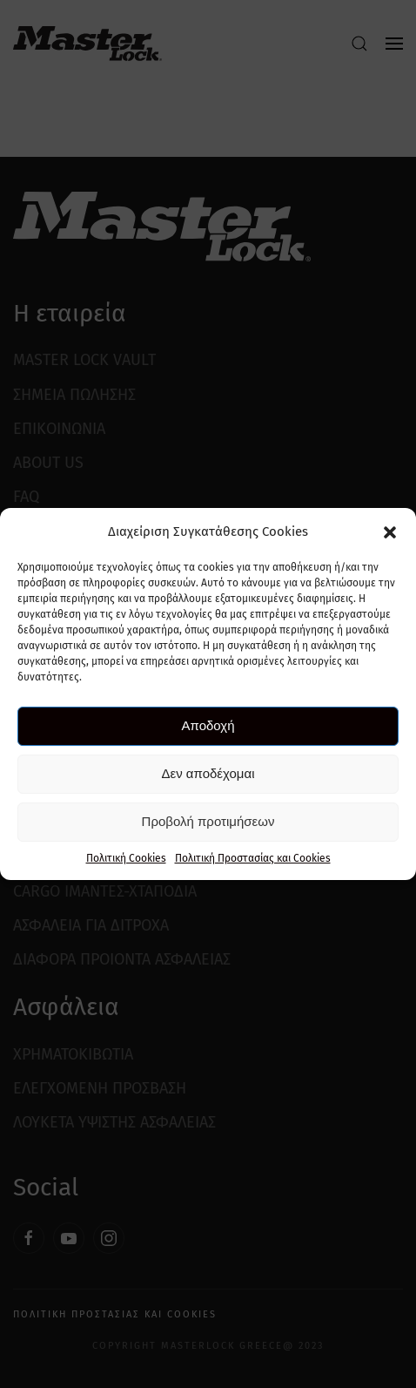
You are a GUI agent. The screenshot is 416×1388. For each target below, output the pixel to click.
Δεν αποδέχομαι (207, 773)
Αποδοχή (208, 725)
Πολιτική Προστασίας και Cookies (253, 858)
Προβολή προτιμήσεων (208, 821)
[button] (390, 531)
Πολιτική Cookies (126, 858)
